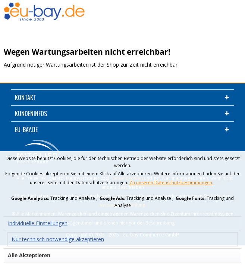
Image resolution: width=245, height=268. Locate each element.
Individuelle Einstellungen (37, 223)
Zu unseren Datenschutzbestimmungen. (171, 182)
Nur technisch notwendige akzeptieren (58, 239)
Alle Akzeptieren (29, 255)
